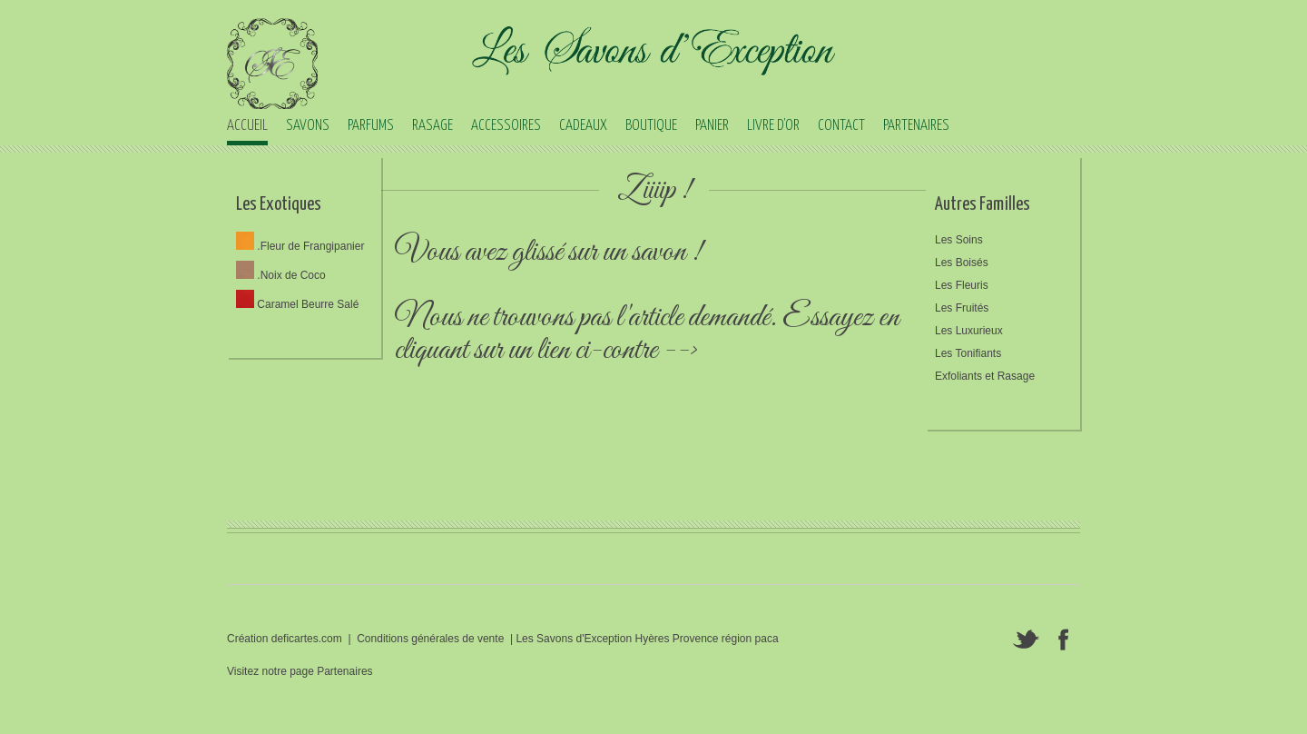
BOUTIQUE (651, 126)
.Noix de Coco (281, 275)
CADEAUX (583, 126)
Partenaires (344, 671)
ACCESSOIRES (506, 126)
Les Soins (959, 239)
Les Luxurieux (969, 330)
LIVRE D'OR (773, 126)
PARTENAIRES (916, 126)
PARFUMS (371, 126)
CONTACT (841, 126)
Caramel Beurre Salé (297, 304)
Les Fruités (961, 308)
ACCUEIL (247, 126)
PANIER (712, 126)
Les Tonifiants (968, 353)
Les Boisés (961, 262)
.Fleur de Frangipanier (300, 246)
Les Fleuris (961, 285)
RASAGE (432, 126)
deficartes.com (306, 638)
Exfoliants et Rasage (985, 376)
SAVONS (307, 126)
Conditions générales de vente (430, 638)
